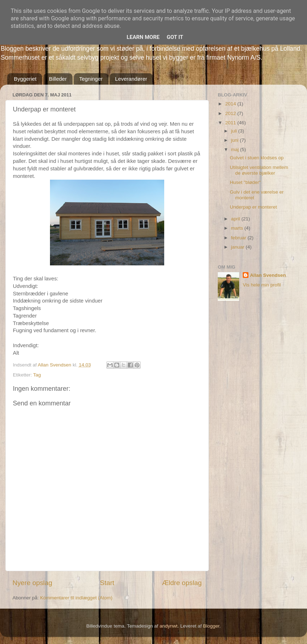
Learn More (143, 37)
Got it (175, 37)
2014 (231, 103)
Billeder (58, 79)
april (236, 218)
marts (238, 228)
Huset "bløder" (245, 182)
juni (235, 140)
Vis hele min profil (262, 285)
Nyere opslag (32, 582)
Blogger (211, 626)
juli (234, 131)
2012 (231, 113)
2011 (231, 122)
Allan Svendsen (268, 275)
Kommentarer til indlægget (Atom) (76, 597)
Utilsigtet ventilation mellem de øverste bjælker (259, 170)
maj (235, 149)
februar (239, 237)
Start (107, 582)
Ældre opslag (182, 582)
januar (238, 247)
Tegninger (91, 79)
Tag (37, 375)
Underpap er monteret (253, 207)
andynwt (168, 626)
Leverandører (131, 79)
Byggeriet (25, 79)
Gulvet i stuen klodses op (257, 157)
